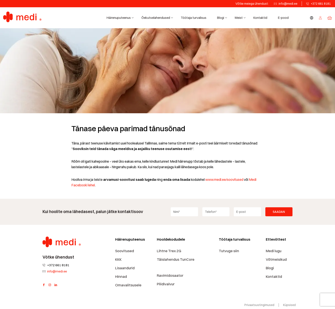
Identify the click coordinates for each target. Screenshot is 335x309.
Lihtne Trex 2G (169, 251)
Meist (241, 17)
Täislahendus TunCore (175, 259)
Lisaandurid (125, 268)
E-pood (283, 17)
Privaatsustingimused (259, 305)
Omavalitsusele (128, 285)
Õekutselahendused (157, 17)
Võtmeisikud (276, 259)
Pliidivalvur (166, 284)
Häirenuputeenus (121, 17)
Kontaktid (260, 17)
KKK (118, 259)
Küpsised (289, 305)
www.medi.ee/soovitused (224, 180)
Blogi (222, 17)
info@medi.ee (288, 3)
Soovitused (124, 251)
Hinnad (121, 276)
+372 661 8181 (321, 3)
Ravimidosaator (170, 275)
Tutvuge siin (229, 251)
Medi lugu (273, 251)
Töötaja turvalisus (193, 17)
